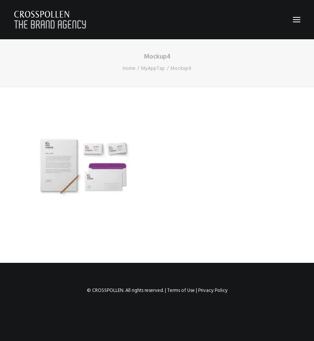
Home (129, 69)
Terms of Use (181, 291)
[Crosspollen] (50, 19)
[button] (296, 19)
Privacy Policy (213, 291)
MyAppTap (153, 69)
